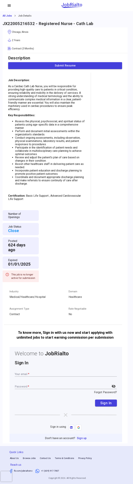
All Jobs (7, 15)
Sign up (82, 438)
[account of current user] (9, 5)
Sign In (106, 403)
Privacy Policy (85, 458)
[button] (78, 427)
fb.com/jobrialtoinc (23, 471)
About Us (14, 458)
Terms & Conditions (64, 458)
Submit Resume (65, 65)
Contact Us (45, 458)
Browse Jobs (29, 458)
